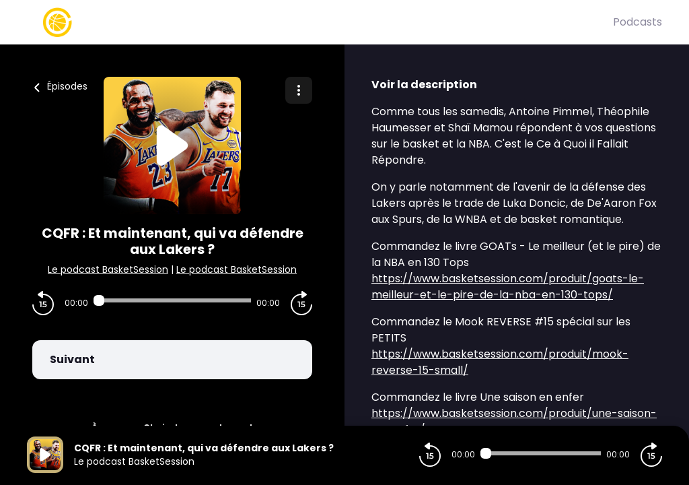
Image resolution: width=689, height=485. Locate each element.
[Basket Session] (320, 22)
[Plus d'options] (298, 90)
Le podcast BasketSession (108, 269)
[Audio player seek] (172, 300)
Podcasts (637, 22)
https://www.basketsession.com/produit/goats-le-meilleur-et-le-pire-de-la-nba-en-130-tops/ (507, 286)
